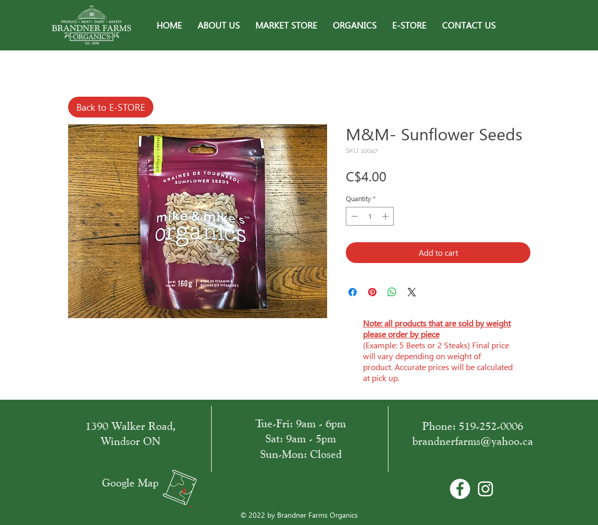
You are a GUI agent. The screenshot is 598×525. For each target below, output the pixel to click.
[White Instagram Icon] (485, 489)
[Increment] (386, 216)
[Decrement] (353, 216)
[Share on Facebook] (352, 292)
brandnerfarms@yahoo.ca (472, 441)
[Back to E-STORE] (110, 107)
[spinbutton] (370, 216)
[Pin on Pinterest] (372, 292)
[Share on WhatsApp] (392, 292)
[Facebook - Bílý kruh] (460, 489)
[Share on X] (412, 292)
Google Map (130, 482)
